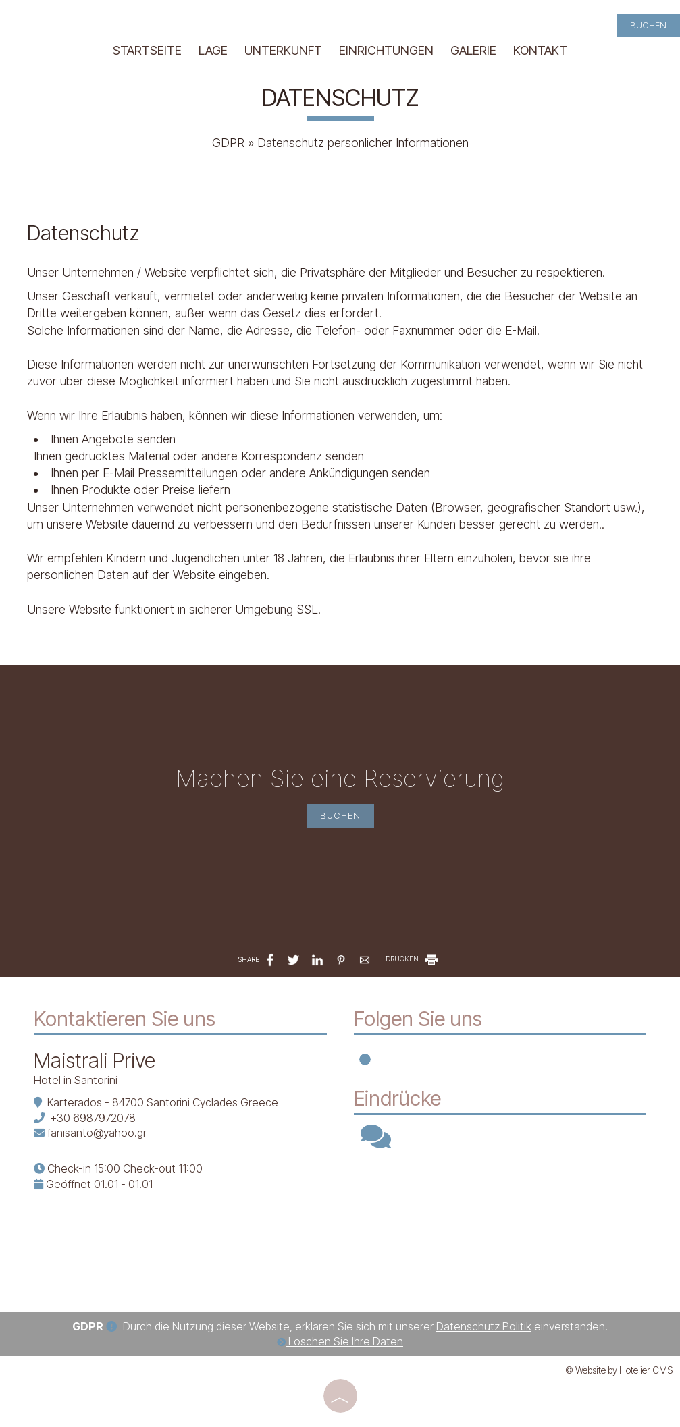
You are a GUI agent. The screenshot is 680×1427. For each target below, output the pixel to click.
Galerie (473, 50)
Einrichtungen (386, 50)
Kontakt (540, 50)
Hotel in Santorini (75, 1080)
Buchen (648, 25)
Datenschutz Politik (483, 1326)
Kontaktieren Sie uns (124, 1018)
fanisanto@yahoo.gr (97, 1132)
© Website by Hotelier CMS (619, 1370)
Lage (213, 50)
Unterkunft (283, 50)
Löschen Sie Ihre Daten (340, 1341)
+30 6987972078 (93, 1118)
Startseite (147, 50)
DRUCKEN (413, 958)
